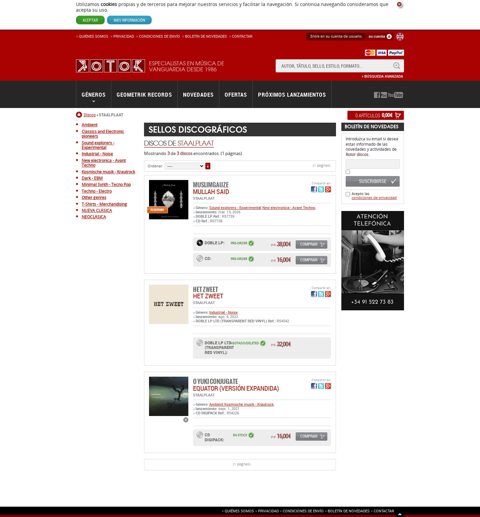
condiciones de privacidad (374, 197)
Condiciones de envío (303, 510)
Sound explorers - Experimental (235, 207)
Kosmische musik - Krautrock (249, 404)
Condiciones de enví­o (159, 36)
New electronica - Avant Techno (288, 207)
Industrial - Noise (223, 312)
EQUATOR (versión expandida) (236, 388)
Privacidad (123, 36)
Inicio (80, 115)
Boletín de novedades (206, 36)
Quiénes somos (93, 36)
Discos (90, 114)
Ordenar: (155, 165)
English (400, 37)
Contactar (242, 36)
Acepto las (374, 195)
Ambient (216, 404)
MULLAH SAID (211, 191)
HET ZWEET (208, 295)
